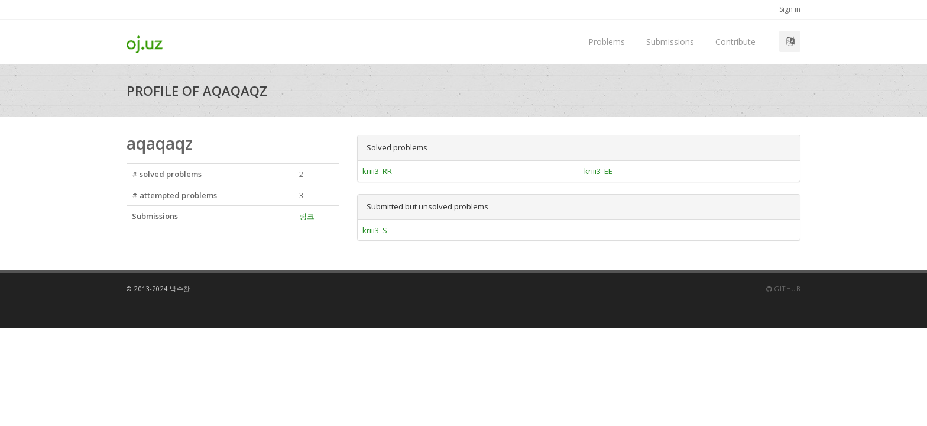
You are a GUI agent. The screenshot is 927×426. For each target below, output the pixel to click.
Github (783, 288)
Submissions (670, 41)
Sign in (789, 9)
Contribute (735, 41)
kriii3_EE (598, 171)
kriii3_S (374, 230)
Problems (606, 41)
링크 (307, 216)
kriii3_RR (377, 171)
